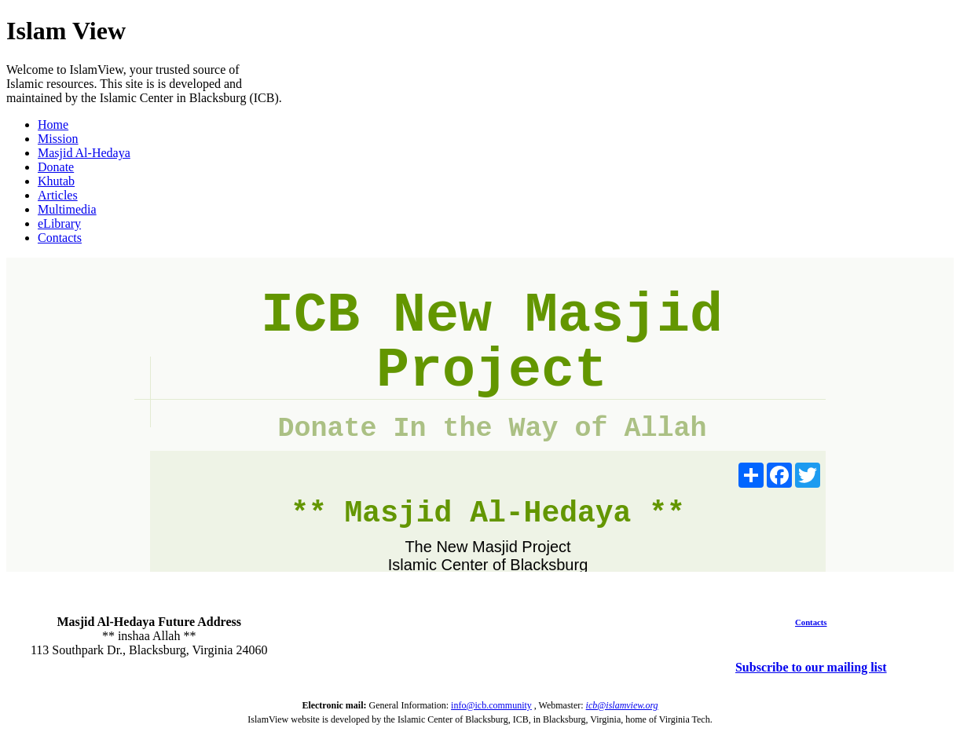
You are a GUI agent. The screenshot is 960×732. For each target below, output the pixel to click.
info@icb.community (491, 705)
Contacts (60, 237)
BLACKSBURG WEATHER (479, 636)
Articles (58, 195)
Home (53, 124)
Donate (56, 167)
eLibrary (59, 223)
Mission (58, 138)
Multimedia (67, 209)
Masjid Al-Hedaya (84, 152)
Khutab (56, 181)
